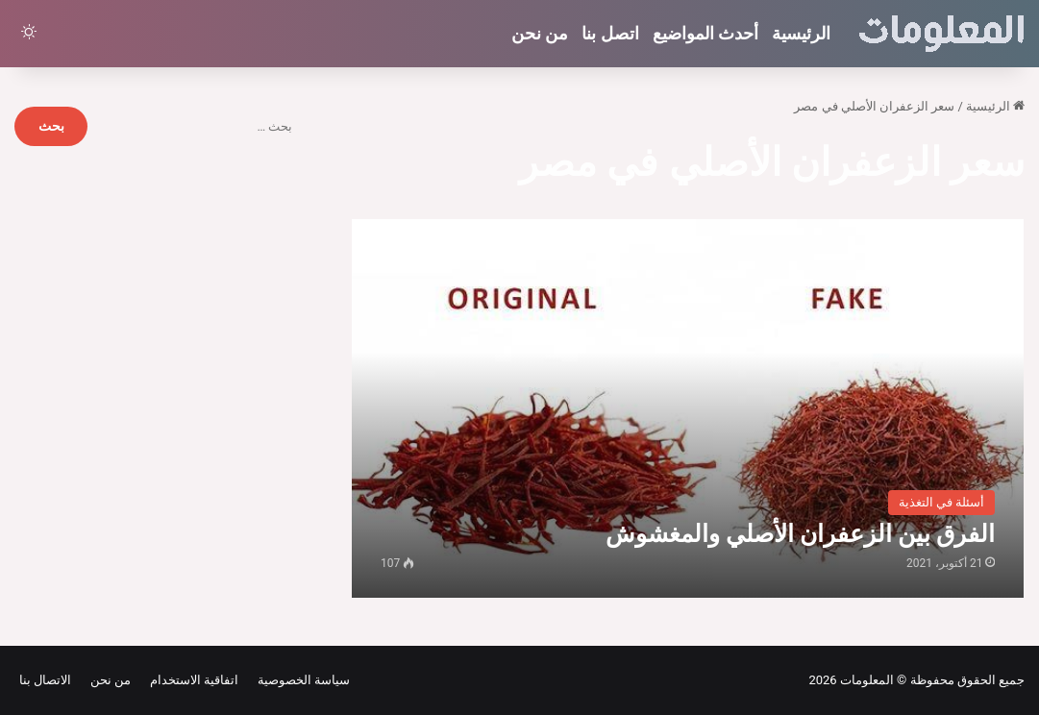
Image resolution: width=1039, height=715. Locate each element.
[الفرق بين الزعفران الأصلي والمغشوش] (688, 408)
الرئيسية (801, 33)
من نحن (539, 33)
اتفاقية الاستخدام (190, 680)
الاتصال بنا (45, 680)
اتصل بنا (609, 33)
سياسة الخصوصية (300, 680)
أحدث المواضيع (705, 33)
